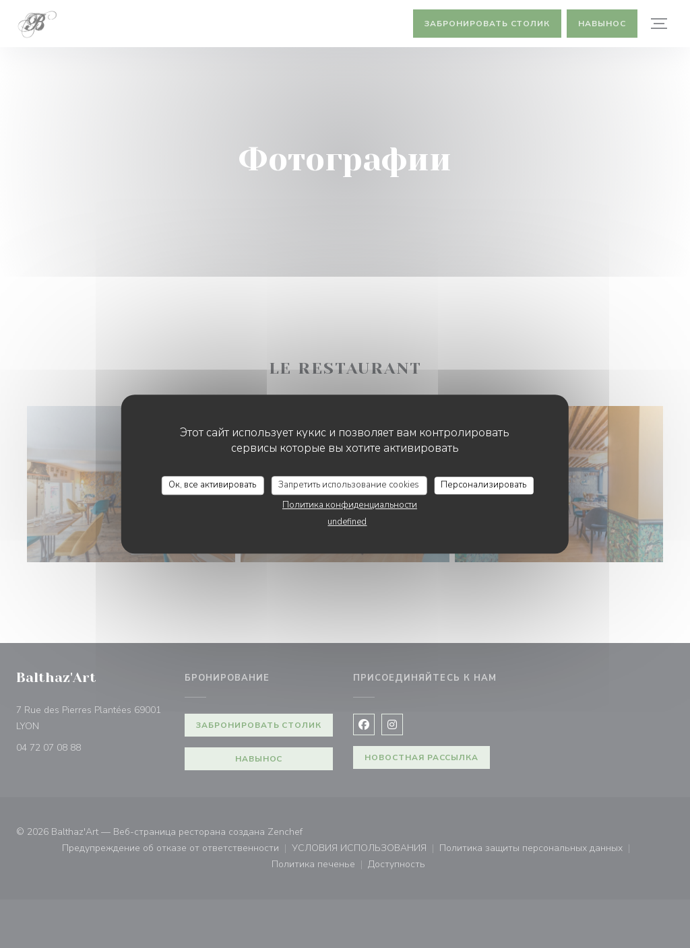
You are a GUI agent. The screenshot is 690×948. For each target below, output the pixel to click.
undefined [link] (347, 522)
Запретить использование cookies (348, 485)
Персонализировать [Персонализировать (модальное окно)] (483, 485)
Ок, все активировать (212, 485)
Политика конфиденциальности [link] (349, 505)
